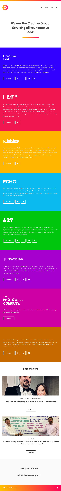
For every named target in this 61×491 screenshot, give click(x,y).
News (46, 7)
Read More (31, 409)
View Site (8, 78)
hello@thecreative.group (28, 475)
